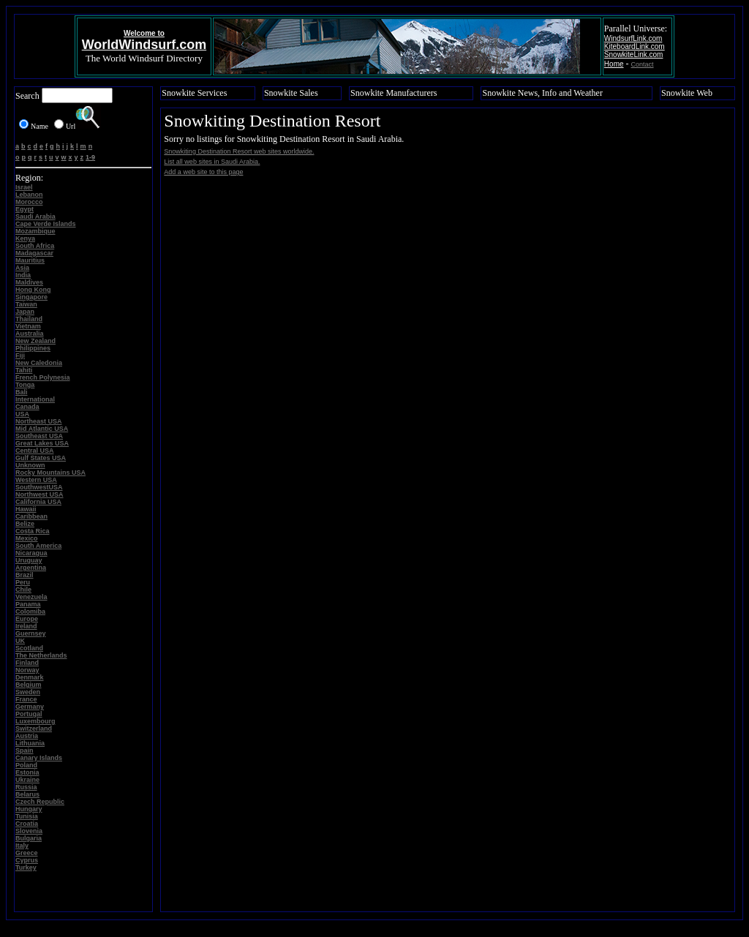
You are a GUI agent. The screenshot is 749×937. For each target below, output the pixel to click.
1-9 (90, 157)
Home (614, 64)
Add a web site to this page (203, 172)
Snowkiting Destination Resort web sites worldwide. (239, 151)
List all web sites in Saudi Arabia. (212, 161)
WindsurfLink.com (633, 38)
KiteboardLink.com (634, 46)
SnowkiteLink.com (633, 54)
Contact (642, 64)
